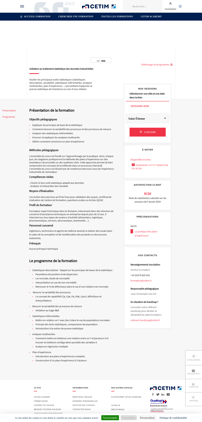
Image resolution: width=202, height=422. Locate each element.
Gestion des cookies (84, 405)
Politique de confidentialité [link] (173, 417)
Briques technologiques (47, 409)
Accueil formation (37, 16)
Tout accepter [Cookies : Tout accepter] (110, 417)
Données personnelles (85, 401)
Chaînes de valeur (44, 405)
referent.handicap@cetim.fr (145, 320)
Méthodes (129, 27)
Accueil (58, 27)
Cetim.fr (115, 405)
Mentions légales (82, 397)
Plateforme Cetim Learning (126, 397)
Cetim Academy (151, 16)
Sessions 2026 (140, 105)
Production (86, 27)
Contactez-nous (82, 409)
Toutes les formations (117, 16)
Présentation (9, 110)
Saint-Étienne (136, 118)
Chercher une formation (75, 16)
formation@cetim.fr (141, 280)
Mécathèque (118, 409)
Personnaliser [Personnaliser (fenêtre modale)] (147, 417)
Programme (8, 116)
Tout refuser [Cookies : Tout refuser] (128, 417)
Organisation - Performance (108, 27)
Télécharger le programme (157, 64)
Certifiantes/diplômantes (48, 413)
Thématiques (71, 27)
